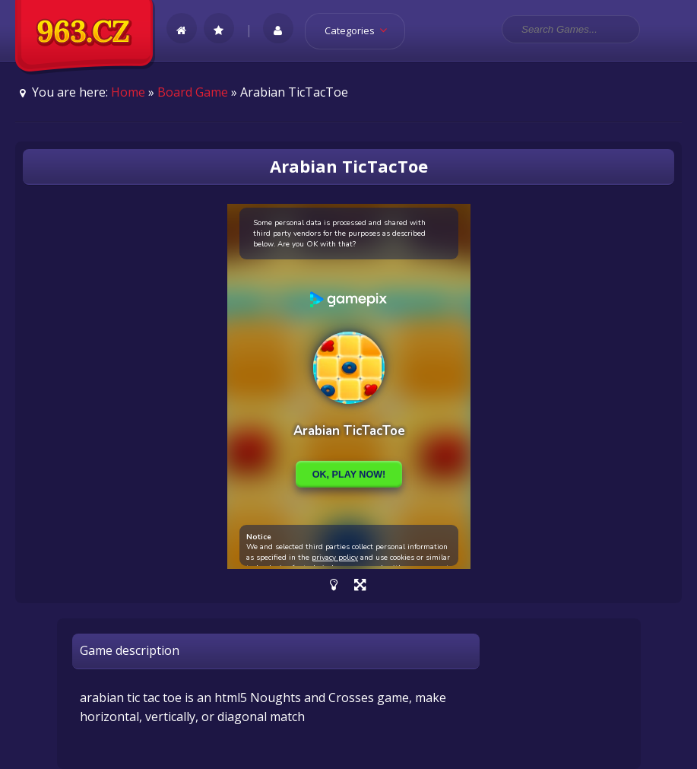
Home (128, 92)
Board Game (192, 92)
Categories (361, 30)
